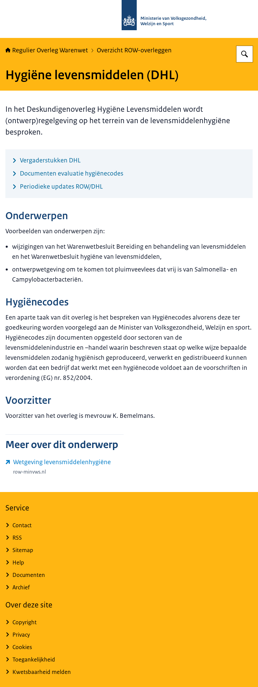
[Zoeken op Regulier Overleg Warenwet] (244, 54)
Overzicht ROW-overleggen (134, 50)
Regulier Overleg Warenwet (46, 50)
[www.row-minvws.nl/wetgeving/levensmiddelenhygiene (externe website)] (64, 467)
